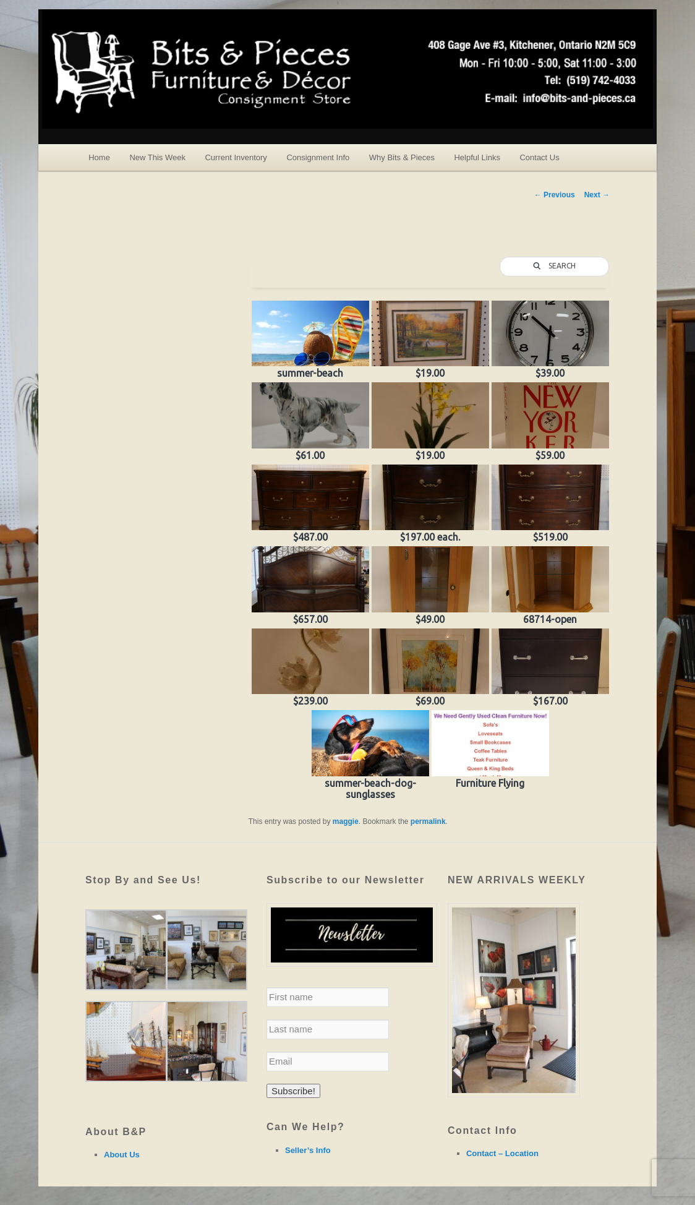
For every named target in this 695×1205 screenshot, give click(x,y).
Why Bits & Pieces (402, 157)
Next (597, 195)
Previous (554, 195)
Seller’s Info (308, 1150)
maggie (346, 821)
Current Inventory (235, 157)
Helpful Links (477, 157)
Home (99, 157)
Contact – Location (502, 1153)
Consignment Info (317, 157)
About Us (122, 1154)
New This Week (157, 157)
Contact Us (539, 157)
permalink (428, 821)
